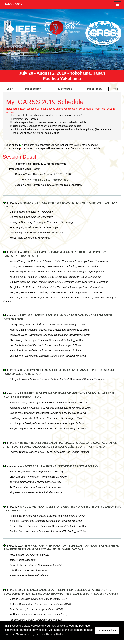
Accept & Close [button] (107, 630)
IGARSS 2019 (12, 4)
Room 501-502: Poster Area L (50, 179)
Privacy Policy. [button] (55, 634)
